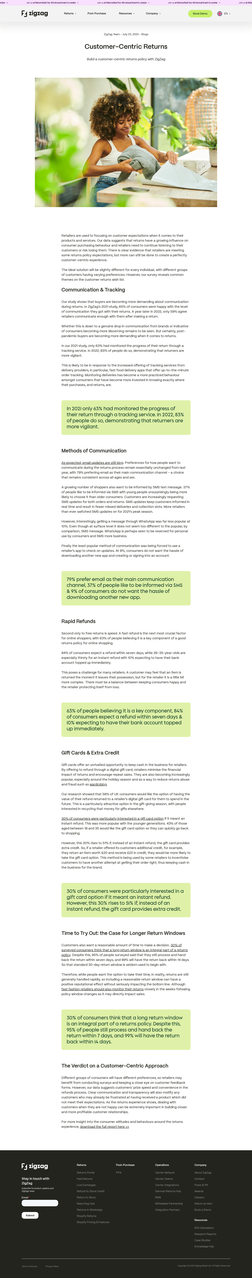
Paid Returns (84, 1179)
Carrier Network (165, 1172)
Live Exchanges (86, 1185)
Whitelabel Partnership (169, 1203)
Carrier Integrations (167, 1185)
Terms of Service (29, 1266)
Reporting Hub (86, 1203)
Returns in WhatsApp (89, 1210)
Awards (198, 1191)
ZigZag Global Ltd (203, 1265)
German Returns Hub (168, 1191)
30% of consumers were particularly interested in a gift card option (112, 818)
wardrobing (98, 784)
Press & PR (201, 1185)
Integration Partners (167, 1210)
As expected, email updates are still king (92, 463)
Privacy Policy (52, 1266)
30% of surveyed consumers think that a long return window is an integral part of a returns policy (124, 950)
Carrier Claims (164, 1179)
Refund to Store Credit (90, 1191)
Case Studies (202, 1240)
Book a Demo (202, 1210)
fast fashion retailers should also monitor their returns (102, 989)
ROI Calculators (204, 1228)
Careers (199, 1197)
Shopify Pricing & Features (93, 1222)
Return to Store (86, 1197)
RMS (158, 1197)
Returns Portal (85, 1172)
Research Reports (205, 1234)
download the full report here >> (104, 1127)
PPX (118, 1172)
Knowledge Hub (204, 1246)
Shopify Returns (86, 1216)
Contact (199, 1179)
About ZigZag (202, 1172)
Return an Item (203, 1203)
